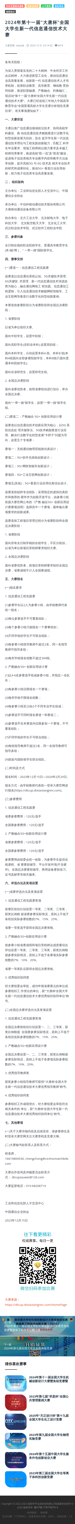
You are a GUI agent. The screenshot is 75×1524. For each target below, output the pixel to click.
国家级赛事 (32, 6)
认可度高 (46, 6)
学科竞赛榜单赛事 (15, 6)
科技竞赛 (20, 45)
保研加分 (10, 11)
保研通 (43, 1512)
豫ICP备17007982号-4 (46, 1507)
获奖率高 (59, 6)
